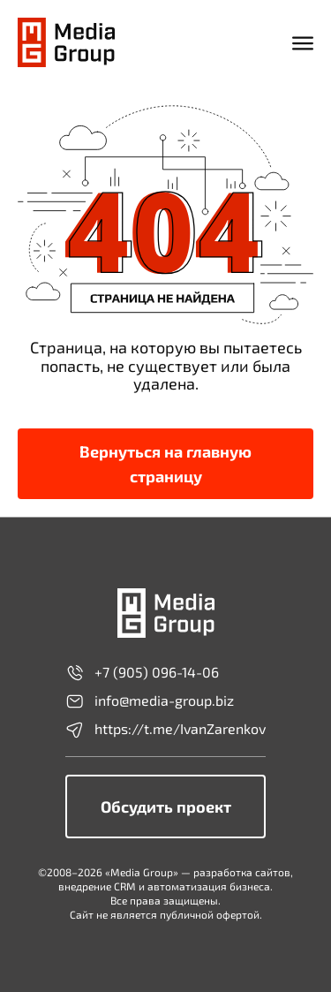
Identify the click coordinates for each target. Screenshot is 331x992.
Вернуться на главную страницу (165, 464)
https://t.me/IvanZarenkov (165, 729)
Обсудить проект (166, 806)
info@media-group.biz (149, 701)
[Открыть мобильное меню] (302, 42)
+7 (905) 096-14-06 (142, 673)
